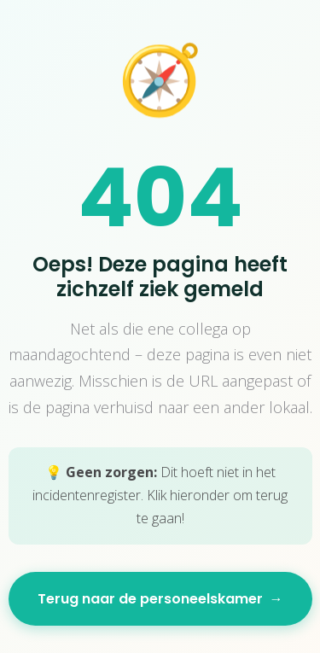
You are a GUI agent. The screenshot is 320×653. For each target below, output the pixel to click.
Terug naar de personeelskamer (160, 598)
